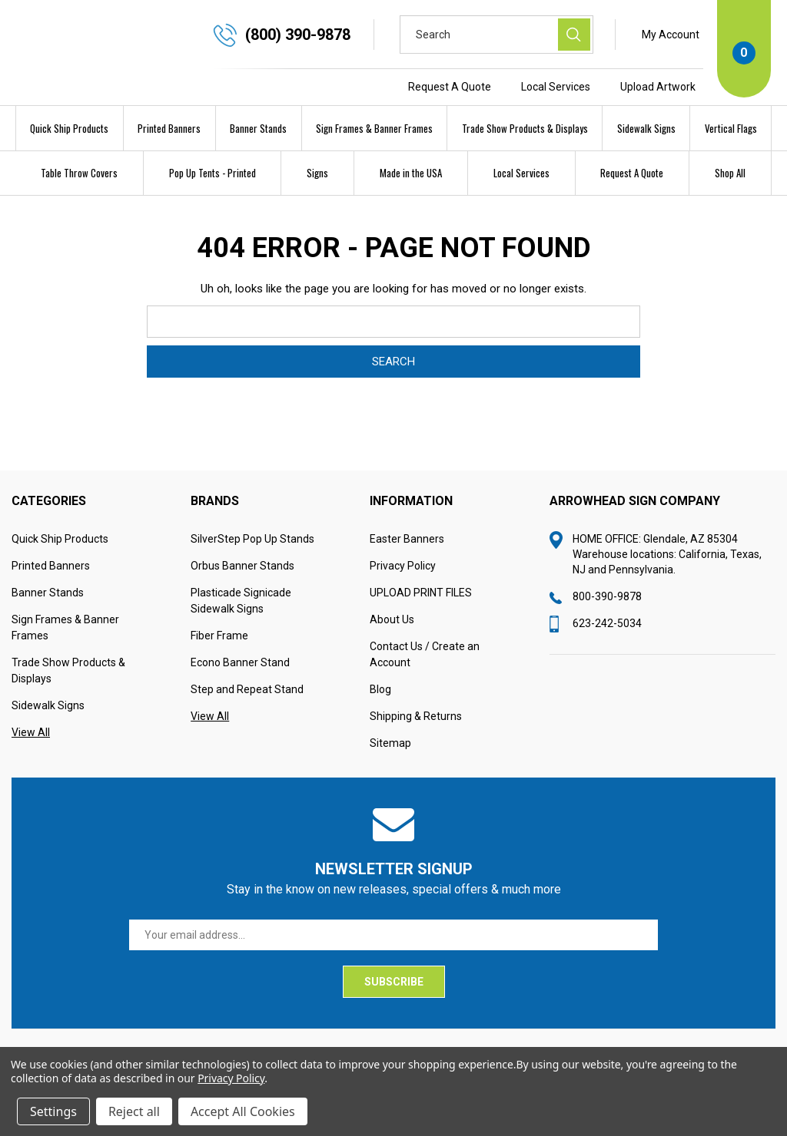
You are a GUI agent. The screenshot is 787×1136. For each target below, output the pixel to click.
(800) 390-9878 (297, 34)
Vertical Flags (731, 128)
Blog (380, 721)
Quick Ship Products (69, 128)
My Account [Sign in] (670, 34)
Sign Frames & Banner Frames (374, 128)
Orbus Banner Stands (242, 598)
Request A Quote (449, 87)
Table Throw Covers (79, 172)
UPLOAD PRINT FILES (421, 625)
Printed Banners (169, 128)
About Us (392, 652)
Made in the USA (411, 172)
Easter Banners (407, 571)
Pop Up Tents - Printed (212, 172)
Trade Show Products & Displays (525, 128)
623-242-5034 (607, 655)
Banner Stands (258, 128)
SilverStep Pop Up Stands (252, 571)
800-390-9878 (607, 628)
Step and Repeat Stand (247, 721)
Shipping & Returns (416, 748)
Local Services (555, 87)
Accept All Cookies (243, 1111)
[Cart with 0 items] (744, 48)
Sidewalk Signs (646, 128)
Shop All (730, 172)
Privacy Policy (403, 598)
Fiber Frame (219, 668)
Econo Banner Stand (240, 695)
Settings (53, 1111)
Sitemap (390, 775)
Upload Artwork (658, 87)
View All (31, 764)
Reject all (134, 1111)
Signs (317, 172)
